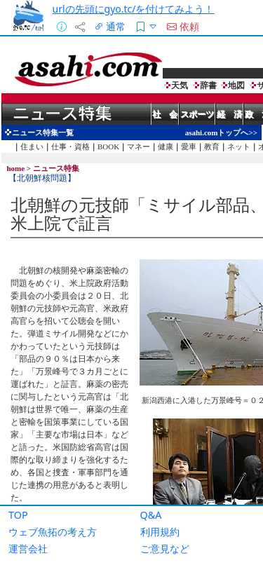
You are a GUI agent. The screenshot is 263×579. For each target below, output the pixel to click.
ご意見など (164, 548)
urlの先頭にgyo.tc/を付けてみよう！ (134, 8)
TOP (18, 515)
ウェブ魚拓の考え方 (52, 531)
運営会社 (28, 548)
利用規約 (160, 531)
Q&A (151, 515)
